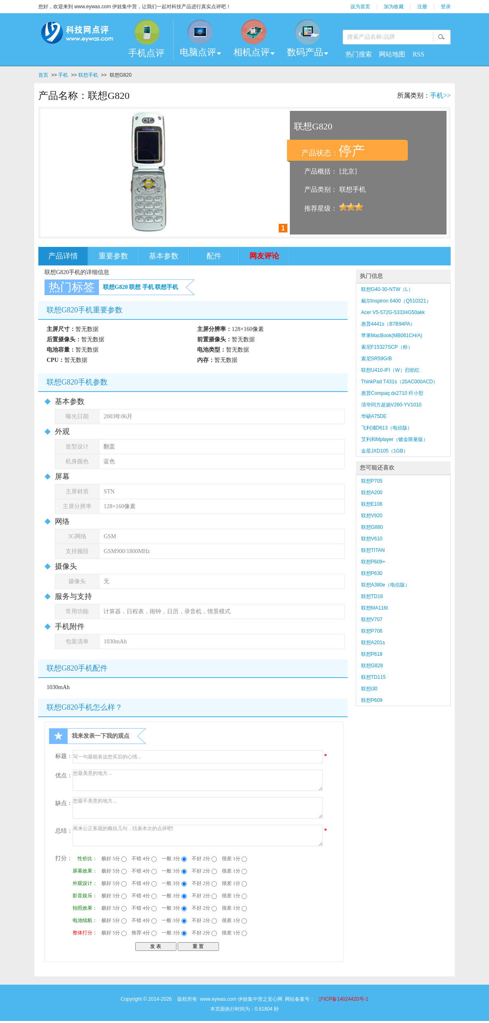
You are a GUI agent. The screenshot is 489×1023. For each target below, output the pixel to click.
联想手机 (88, 75)
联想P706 (372, 631)
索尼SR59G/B (376, 358)
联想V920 (372, 516)
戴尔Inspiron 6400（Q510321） (396, 301)
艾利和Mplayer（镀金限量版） (394, 439)
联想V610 (372, 539)
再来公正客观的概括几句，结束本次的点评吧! (198, 835)
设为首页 (360, 6)
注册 (422, 6)
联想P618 (372, 654)
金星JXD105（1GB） (385, 451)
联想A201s (373, 642)
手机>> (440, 95)
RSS (418, 54)
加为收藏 (394, 6)
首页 (43, 75)
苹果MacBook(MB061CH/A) (392, 335)
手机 (63, 75)
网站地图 (392, 54)
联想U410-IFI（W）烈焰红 (390, 370)
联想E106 (372, 504)
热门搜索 (359, 54)
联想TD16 (372, 596)
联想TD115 (373, 677)
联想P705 (372, 481)
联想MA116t (374, 608)
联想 (135, 287)
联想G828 (372, 666)
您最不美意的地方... (198, 808)
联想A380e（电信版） (385, 585)
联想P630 (372, 573)
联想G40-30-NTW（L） (387, 289)
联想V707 (372, 619)
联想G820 (115, 287)
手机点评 (146, 53)
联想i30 (369, 689)
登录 (446, 6)
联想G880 (372, 527)
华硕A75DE (374, 416)
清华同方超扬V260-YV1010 (391, 405)
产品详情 (63, 256)
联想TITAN (373, 550)
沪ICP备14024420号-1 (343, 999)
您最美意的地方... (198, 780)
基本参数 (164, 256)
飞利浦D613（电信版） (387, 428)
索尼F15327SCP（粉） (387, 347)
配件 (214, 256)
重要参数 (113, 256)
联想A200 (372, 492)
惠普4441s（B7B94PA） (388, 324)
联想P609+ (373, 562)
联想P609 (372, 700)
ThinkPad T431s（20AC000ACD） (399, 382)
